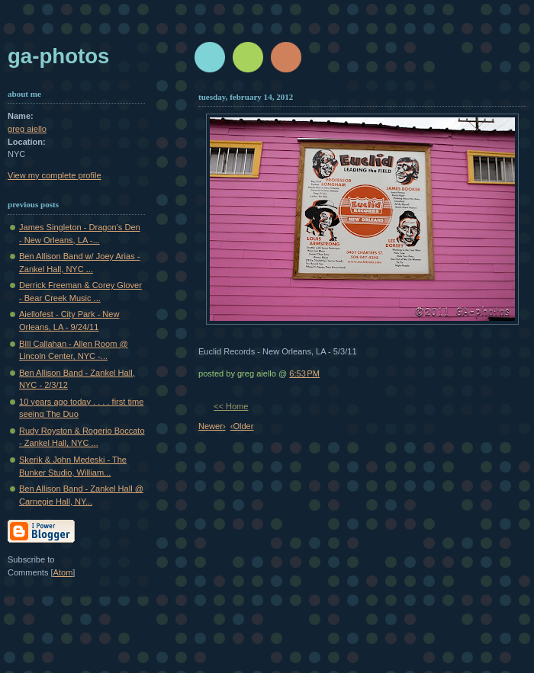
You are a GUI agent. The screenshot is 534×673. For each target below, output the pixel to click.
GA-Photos (58, 56)
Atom (63, 572)
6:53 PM (304, 373)
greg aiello (27, 128)
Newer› (212, 426)
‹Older (242, 426)
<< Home (231, 406)
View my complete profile (54, 175)
